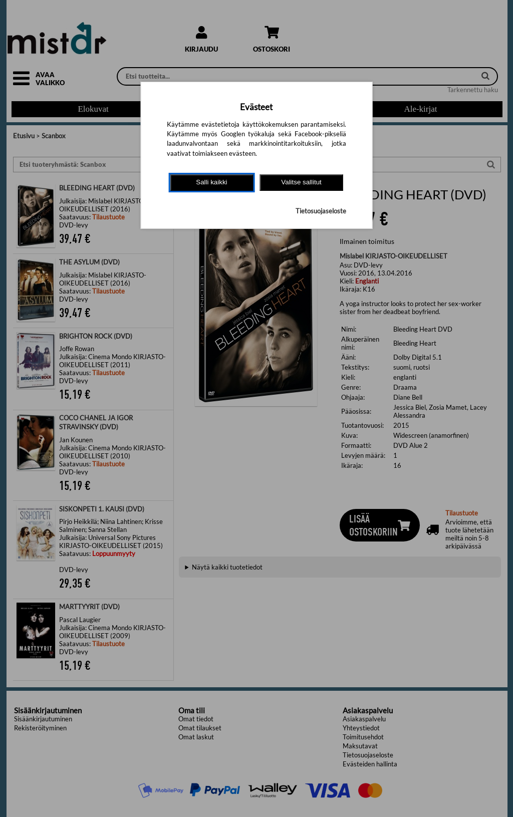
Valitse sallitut (301, 182)
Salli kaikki (211, 182)
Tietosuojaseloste (321, 211)
